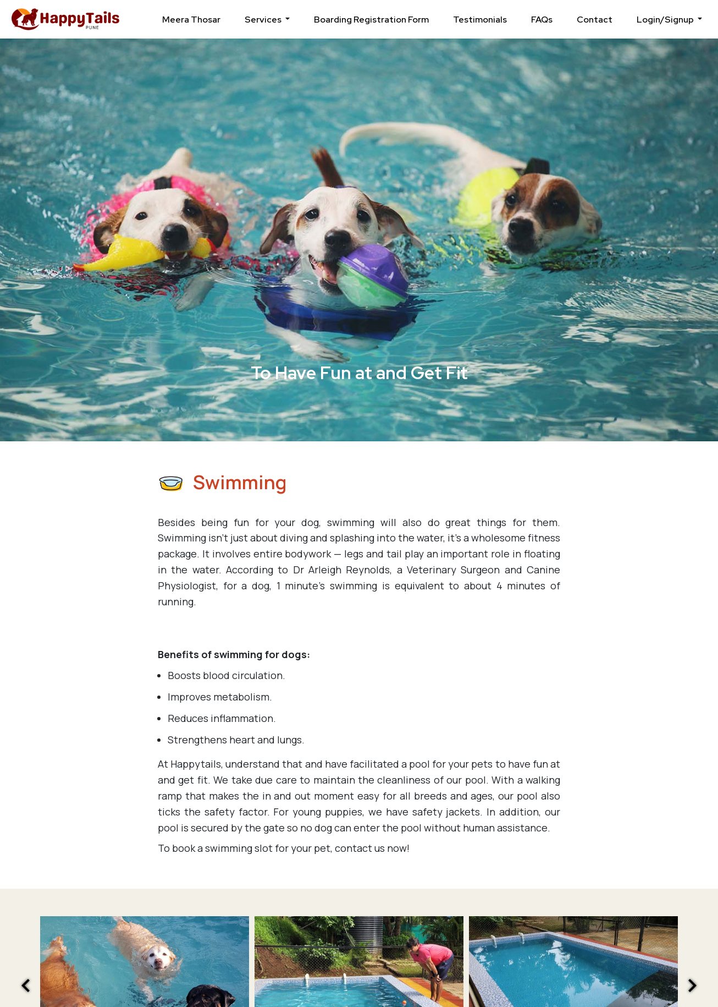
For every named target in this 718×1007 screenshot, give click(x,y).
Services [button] (264, 19)
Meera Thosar (191, 19)
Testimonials (480, 19)
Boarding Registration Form (371, 19)
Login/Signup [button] (666, 19)
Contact (594, 19)
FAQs (542, 19)
